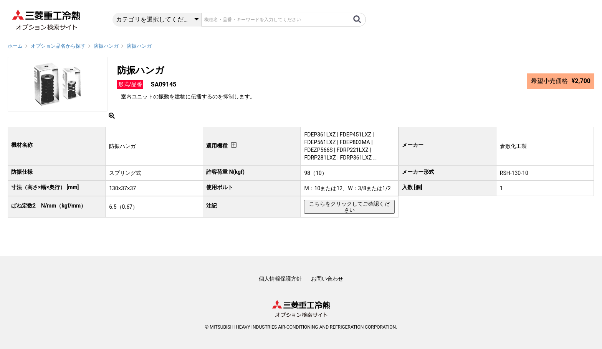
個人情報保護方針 (280, 279)
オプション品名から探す (58, 46)
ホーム (15, 46)
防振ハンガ (106, 46)
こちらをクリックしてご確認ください (349, 207)
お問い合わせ (327, 279)
